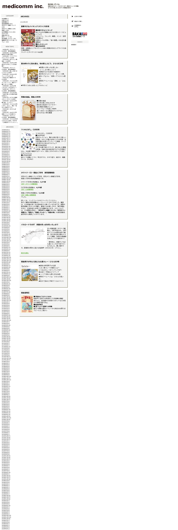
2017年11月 (5, 358)
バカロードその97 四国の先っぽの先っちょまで (39, 224)
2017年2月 (5, 343)
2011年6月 (5, 231)
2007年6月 (5, 151)
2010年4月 (5, 208)
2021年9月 (5, 434)
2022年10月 (5, 456)
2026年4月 (5, 525)
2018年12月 (5, 380)
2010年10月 (5, 217)
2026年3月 (5, 524)
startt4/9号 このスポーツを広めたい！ (9, 86)
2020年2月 (5, 403)
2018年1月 (5, 361)
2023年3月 (5, 464)
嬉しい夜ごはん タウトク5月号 (9, 72)
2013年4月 (5, 267)
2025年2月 (5, 502)
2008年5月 (5, 169)
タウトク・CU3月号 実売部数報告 (9, 90)
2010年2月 (5, 204)
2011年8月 (5, 234)
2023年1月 (5, 461)
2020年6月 (5, 409)
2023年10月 (5, 476)
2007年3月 (5, 146)
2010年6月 (5, 211)
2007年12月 (5, 161)
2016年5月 (5, 328)
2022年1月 (5, 441)
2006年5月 (5, 130)
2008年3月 (5, 166)
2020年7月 (5, 411)
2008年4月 (5, 168)
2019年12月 (5, 399)
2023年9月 (5, 474)
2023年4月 (5, 466)
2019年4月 (5, 386)
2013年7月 (5, 272)
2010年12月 (5, 221)
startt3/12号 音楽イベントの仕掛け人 (10, 113)
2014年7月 (5, 292)
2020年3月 (5, 404)
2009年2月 (5, 184)
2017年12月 (5, 360)
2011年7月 (5, 232)
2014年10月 (5, 297)
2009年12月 (5, 201)
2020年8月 (5, 413)
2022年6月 (5, 449)
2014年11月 (5, 299)
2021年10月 (5, 436)
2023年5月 (5, 467)
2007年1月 (5, 143)
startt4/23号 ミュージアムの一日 (10, 75)
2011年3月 (5, 226)
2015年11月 (5, 318)
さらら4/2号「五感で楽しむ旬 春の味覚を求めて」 (9, 94)
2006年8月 (5, 135)
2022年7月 (5, 451)
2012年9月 (5, 255)
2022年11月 (5, 457)
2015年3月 (5, 305)
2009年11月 (5, 199)
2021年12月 (5, 439)
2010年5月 (5, 209)
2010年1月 (5, 203)
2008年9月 (5, 176)
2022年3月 (5, 444)
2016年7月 (5, 332)
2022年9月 (5, 454)
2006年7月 (5, 133)
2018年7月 (5, 371)
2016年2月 (5, 323)
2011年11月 (5, 239)
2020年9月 (5, 414)
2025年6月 (5, 509)
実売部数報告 (5, 24)
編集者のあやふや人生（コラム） (9, 41)
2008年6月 (5, 171)
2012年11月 (5, 259)
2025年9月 (5, 514)
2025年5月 (5, 507)
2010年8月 (5, 214)
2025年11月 (5, 517)
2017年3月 (5, 345)
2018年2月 (5, 363)
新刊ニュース (5, 37)
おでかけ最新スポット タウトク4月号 (9, 98)
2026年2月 (5, 522)
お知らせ (4, 20)
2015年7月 (5, 312)
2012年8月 (5, 254)
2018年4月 (5, 366)
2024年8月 (5, 492)
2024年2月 (5, 482)
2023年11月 (5, 477)
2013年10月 (5, 277)
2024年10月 (5, 495)
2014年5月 (5, 289)
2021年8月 (5, 433)
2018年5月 (5, 368)
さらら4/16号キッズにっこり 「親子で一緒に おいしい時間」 (9, 82)
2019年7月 (5, 391)
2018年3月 (5, 365)
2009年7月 (5, 193)
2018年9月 (5, 375)
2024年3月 (5, 484)
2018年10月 (5, 376)
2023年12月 (5, 479)
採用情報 (4, 22)
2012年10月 (5, 257)
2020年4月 (5, 406)
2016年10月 (5, 337)
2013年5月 (5, 269)
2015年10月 (5, 317)
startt (3, 33)
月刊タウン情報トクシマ (9, 25)
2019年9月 (5, 394)
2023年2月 (5, 462)
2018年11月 (5, 378)
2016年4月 (5, 327)
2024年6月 (5, 489)
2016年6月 (5, 330)
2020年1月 (5, 401)
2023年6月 (5, 469)
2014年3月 (5, 285)
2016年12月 (5, 340)
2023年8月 (5, 472)
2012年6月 (5, 250)
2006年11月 (5, 140)
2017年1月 (5, 341)
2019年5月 (5, 388)
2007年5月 (5, 150)
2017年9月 (5, 355)
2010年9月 (5, 216)
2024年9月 (5, 494)
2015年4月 (5, 307)
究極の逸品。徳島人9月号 (31, 97)
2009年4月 (5, 188)
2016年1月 (5, 322)
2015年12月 (5, 320)
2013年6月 (5, 270)
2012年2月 (5, 244)
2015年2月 (5, 303)
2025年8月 (5, 512)
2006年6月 (5, 131)
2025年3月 (5, 504)
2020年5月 (5, 408)
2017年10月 (5, 356)
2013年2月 (5, 264)
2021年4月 (5, 426)
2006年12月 (5, 141)
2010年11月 (5, 219)
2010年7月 (5, 212)
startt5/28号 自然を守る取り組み (10, 53)
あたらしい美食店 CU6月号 (9, 60)
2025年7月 (5, 510)
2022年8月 (5, 452)
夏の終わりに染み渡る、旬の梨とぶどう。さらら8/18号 (42, 63)
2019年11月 (5, 398)
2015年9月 (5, 315)
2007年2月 (5, 145)
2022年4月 (5, 446)
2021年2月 (5, 423)
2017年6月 (5, 350)
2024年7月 (5, 490)
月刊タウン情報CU (7, 29)
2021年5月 (5, 428)
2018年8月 (5, 373)
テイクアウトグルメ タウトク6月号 (9, 57)
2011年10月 (5, 237)
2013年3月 (5, 265)
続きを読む (25, 253)
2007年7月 (5, 153)
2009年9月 (5, 196)
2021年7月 (5, 431)
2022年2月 (5, 443)
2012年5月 (5, 249)
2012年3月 (5, 246)
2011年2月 (5, 224)
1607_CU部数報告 (27, 189)
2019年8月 (5, 393)
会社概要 (4, 19)
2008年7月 (5, 173)
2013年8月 (5, 274)
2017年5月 (5, 348)
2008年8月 (5, 174)
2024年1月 (5, 480)
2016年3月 (5, 325)
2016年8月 (5, 333)
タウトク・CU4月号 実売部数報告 (9, 68)
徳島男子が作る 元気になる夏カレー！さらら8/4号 (40, 261)
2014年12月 (5, 300)
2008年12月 (5, 181)
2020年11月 (5, 418)
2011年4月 (5, 227)
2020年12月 (5, 419)
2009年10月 (5, 198)
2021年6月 (5, 429)
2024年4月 (5, 485)
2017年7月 (5, 351)
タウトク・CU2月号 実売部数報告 (9, 116)
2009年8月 (5, 194)
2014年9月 (5, 295)
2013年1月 (5, 262)
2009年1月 (5, 183)
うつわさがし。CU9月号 (30, 129)
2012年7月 (5, 252)
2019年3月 (5, 385)
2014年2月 (5, 284)
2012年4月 (5, 247)
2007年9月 (5, 156)
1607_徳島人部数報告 (28, 195)
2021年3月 (5, 424)
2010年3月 (5, 206)
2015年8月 (5, 313)
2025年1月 (5, 500)
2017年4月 (5, 347)
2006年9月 (5, 136)
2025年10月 (5, 515)
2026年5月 (5, 527)
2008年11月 (5, 179)
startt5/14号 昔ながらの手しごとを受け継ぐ (10, 64)
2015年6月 (5, 310)
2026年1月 (5, 520)
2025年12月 (5, 519)
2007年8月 (5, 155)
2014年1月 (5, 282)
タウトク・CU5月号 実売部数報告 (9, 50)
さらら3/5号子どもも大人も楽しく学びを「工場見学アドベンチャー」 (10, 120)
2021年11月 (5, 438)
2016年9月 (5, 335)
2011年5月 (5, 229)
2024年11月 (5, 497)
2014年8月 (5, 294)
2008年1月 (5, 163)
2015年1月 (5, 302)
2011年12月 (5, 241)
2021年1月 (5, 421)
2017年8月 (5, 353)
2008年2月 (5, 164)
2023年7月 (5, 471)
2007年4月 (5, 148)
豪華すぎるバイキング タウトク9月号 (35, 26)
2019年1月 (5, 381)
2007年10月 (5, 158)
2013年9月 (5, 275)
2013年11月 (5, 279)
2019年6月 (5, 390)
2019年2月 (5, 383)
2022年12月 (5, 459)
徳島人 (4, 30)
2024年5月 (5, 487)
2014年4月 (5, 287)
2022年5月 (5, 447)
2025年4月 (5, 505)
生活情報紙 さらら (7, 32)
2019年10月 (5, 396)
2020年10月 (5, 416)
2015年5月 (5, 308)
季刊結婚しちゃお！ (7, 38)
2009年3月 (5, 186)
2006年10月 (5, 138)
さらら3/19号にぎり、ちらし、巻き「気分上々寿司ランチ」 (9, 105)
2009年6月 (5, 191)
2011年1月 (5, 222)
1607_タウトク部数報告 (29, 184)
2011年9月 (5, 236)
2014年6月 (5, 290)
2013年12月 (5, 280)
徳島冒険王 (25, 292)
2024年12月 (5, 499)
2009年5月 (5, 189)
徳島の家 (4, 35)
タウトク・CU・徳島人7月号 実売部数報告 (38, 172)
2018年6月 (5, 370)
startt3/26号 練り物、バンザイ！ (10, 101)
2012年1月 (5, 242)
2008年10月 (5, 178)
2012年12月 (5, 260)
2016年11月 (5, 338)
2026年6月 (5, 529)
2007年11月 (5, 159)
